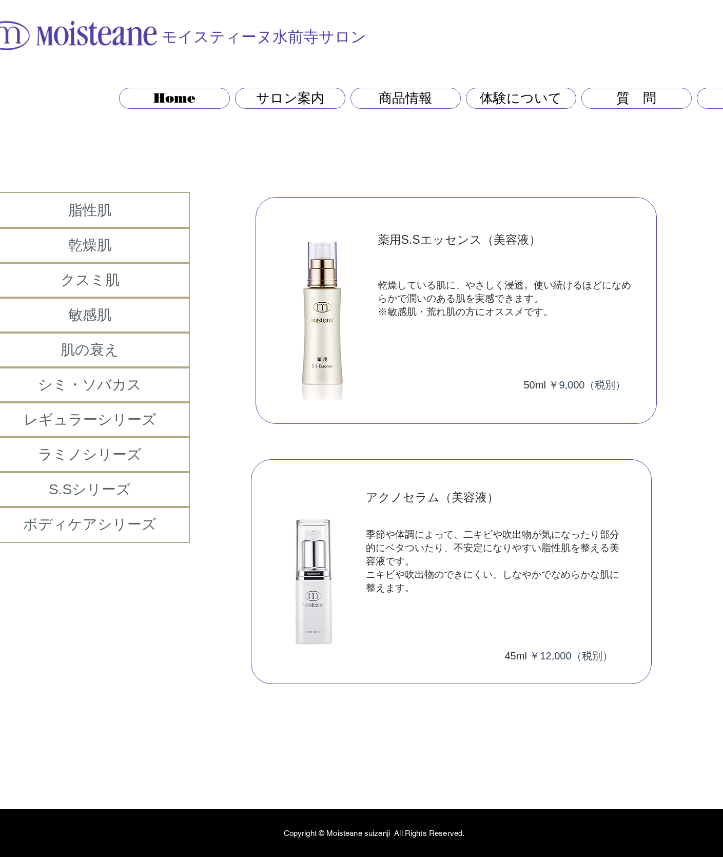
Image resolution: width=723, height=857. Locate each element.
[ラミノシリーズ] (90, 454)
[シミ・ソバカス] (90, 385)
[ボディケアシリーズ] (90, 524)
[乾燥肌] (90, 245)
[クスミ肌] (90, 280)
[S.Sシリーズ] (90, 489)
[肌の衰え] (90, 350)
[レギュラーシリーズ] (90, 419)
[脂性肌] (90, 210)
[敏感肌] (90, 315)
